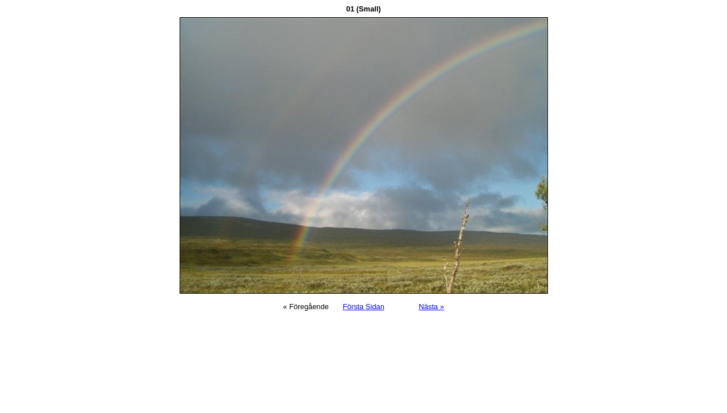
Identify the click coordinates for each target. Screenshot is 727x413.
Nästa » (431, 306)
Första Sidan (363, 306)
